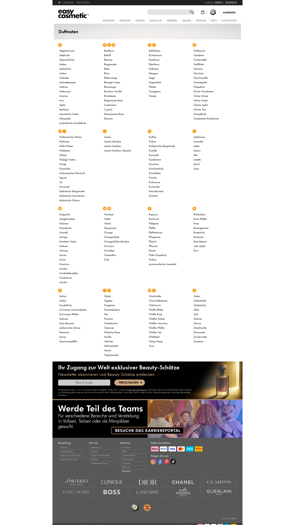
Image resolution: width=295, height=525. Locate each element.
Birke (106, 68)
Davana (108, 118)
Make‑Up (155, 20)
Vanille (107, 337)
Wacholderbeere (158, 300)
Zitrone (197, 323)
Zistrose (198, 318)
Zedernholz (200, 305)
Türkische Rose (112, 332)
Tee (106, 314)
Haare (186, 20)
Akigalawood (66, 50)
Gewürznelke (201, 77)
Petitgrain (154, 223)
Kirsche (153, 177)
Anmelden (229, 12)
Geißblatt (199, 64)
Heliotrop (64, 141)
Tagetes (108, 300)
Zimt (196, 314)
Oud (106, 259)
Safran (63, 296)
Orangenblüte (111, 237)
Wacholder (155, 296)
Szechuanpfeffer (68, 341)
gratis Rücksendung (69, 459)
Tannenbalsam (112, 309)
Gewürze (199, 73)
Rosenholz (199, 232)
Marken (109, 20)
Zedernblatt (200, 300)
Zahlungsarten (66, 451)
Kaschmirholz (156, 168)
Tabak (107, 296)
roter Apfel (199, 246)
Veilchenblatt (111, 346)
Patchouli (154, 219)
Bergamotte (110, 64)
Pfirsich (152, 241)
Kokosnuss (154, 182)
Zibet (196, 309)
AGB (124, 451)
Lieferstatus (96, 447)
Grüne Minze (201, 96)
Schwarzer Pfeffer (69, 314)
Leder (196, 146)
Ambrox (63, 87)
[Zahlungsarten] (194, 448)
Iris (60, 182)
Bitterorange (110, 77)
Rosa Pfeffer (200, 219)
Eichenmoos (155, 55)
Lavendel (198, 141)
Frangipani (155, 91)
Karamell (154, 155)
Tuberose (109, 327)
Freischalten (128, 382)
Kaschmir (154, 164)
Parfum (125, 20)
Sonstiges (229, 20)
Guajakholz (200, 114)
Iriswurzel (64, 186)
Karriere (126, 471)
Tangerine (109, 305)
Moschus (64, 264)
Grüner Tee (200, 109)
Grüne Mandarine (203, 91)
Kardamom (155, 159)
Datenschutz (127, 459)
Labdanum (199, 137)
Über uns (126, 467)
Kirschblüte (155, 173)
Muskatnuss (65, 277)
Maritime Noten (67, 241)
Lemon (197, 150)
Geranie (198, 68)
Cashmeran (110, 105)
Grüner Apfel (201, 105)
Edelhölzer (154, 50)
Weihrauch (155, 305)
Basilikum (109, 50)
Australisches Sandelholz (72, 123)
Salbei (62, 300)
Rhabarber (199, 214)
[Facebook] (160, 461)
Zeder (197, 296)
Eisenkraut (154, 59)
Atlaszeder (65, 118)
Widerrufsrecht (128, 455)
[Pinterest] (166, 461)
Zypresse (198, 341)
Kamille (153, 150)
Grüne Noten (201, 100)
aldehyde (64, 55)
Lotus (196, 168)
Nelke (107, 219)
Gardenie (199, 55)
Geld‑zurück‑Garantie (70, 455)
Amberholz (65, 68)
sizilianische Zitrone (69, 327)
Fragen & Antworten (100, 455)
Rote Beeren (200, 241)
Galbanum (199, 50)
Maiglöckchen (67, 219)
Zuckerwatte (200, 337)
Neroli (107, 223)
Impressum (126, 447)
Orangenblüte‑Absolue (116, 241)
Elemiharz (154, 64)
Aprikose (64, 109)
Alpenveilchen (67, 59)
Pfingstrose (154, 237)
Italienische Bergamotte (71, 191)
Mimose (63, 250)
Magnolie (64, 214)
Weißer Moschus (158, 323)
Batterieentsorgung (99, 463)
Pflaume (153, 246)
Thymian (108, 318)
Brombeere (110, 96)
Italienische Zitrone (69, 200)
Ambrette (64, 77)
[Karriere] (147, 419)
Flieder (152, 87)
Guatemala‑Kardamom (206, 118)
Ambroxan (65, 91)
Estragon (153, 73)
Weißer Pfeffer (157, 327)
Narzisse (108, 214)
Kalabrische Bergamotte (162, 146)
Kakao (152, 141)
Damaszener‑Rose (114, 114)
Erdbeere (154, 68)
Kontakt (94, 451)
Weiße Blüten (156, 309)
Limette (197, 159)
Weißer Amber (157, 318)
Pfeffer (152, 228)
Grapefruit (199, 87)
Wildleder (154, 337)
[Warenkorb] (203, 12)
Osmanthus (110, 255)
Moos (62, 259)
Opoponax (110, 228)
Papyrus (153, 214)
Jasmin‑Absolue (112, 141)
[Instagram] (153, 461)
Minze (62, 255)
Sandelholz (65, 305)
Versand (64, 447)
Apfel (62, 105)
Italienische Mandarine (71, 195)
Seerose (63, 318)
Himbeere (64, 150)
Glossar (94, 459)
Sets (214, 20)
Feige (152, 77)
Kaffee (152, 137)
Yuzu (151, 346)
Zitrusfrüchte (200, 327)
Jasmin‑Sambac (112, 146)
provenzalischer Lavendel (162, 264)
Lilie (196, 155)
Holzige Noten (67, 159)
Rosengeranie (201, 228)
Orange (108, 232)
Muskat (63, 268)
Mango (63, 237)
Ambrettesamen (67, 82)
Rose (196, 223)
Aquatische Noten (69, 114)
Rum (196, 250)
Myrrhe (63, 282)
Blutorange (110, 87)
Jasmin (107, 137)
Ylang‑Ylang (156, 341)
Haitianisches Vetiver (70, 137)
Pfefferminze (155, 232)
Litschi (197, 164)
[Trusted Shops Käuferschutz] (213, 12)
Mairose (63, 223)
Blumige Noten (112, 82)
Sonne (201, 20)
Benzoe (108, 59)
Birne (106, 73)
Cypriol (108, 109)
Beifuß (107, 55)
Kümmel (153, 195)
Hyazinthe (64, 168)
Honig (62, 164)
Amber (62, 64)
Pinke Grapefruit (157, 255)
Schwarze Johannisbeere (73, 309)
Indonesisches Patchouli (72, 173)
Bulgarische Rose (113, 100)
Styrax (62, 337)
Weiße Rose (155, 314)
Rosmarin (199, 237)
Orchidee (109, 250)
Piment (152, 250)
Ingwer (63, 177)
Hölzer (63, 155)
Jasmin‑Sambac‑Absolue (117, 150)
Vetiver (107, 350)
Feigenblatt (155, 82)
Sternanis (64, 332)
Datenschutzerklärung (137, 389)
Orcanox (109, 246)
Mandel (63, 232)
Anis (61, 100)
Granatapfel (200, 82)
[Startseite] (59, 2)
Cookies (125, 463)
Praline (152, 259)
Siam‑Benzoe (66, 323)
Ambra (63, 73)
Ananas (63, 96)
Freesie (152, 96)
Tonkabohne (111, 323)
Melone (63, 246)
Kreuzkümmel (156, 191)
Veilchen (108, 341)
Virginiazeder (111, 355)
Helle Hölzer (66, 146)
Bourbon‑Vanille (113, 91)
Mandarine (65, 228)
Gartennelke (200, 59)
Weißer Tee (155, 332)
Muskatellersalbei (68, 273)
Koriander (154, 186)
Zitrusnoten (199, 332)
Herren (172, 20)
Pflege (140, 20)
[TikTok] (173, 461)
